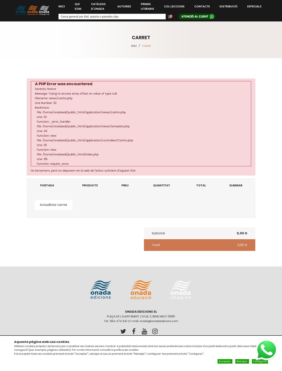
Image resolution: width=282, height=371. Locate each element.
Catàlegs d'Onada (98, 6)
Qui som (78, 6)
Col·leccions (174, 6)
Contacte (202, 6)
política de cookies (126, 350)
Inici (61, 6)
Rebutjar (242, 361)
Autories (124, 6)
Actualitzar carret (53, 205)
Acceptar (225, 361)
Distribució (228, 6)
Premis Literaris (147, 6)
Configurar (260, 361)
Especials (254, 6)
